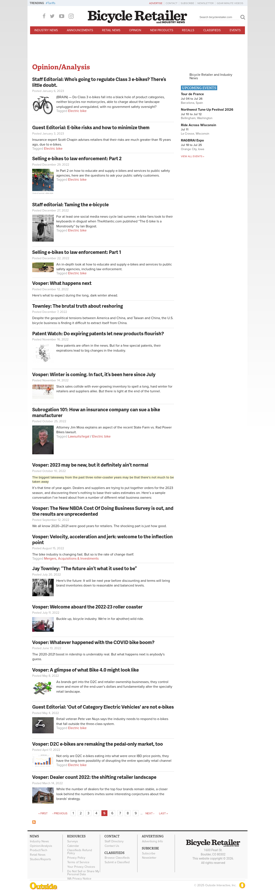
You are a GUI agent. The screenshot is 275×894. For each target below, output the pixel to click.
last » (163, 813)
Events (235, 30)
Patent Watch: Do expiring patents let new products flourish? (98, 333)
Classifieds (212, 30)
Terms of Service (78, 862)
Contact (171, 3)
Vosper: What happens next (62, 283)
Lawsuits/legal (78, 436)
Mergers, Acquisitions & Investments (71, 558)
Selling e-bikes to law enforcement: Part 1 (76, 252)
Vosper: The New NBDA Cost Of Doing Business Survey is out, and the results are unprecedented (102, 511)
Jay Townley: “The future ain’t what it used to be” (84, 568)
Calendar (73, 845)
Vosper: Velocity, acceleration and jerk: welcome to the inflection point (102, 539)
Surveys (72, 841)
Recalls (188, 30)
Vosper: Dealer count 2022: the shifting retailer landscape (94, 777)
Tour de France (192, 94)
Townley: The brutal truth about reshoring (77, 306)
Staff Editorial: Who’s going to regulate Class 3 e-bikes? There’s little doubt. (99, 82)
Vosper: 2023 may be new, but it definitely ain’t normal (90, 464)
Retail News (111, 30)
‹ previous (59, 813)
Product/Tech (38, 850)
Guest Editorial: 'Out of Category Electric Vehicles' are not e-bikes (103, 706)
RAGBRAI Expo (192, 140)
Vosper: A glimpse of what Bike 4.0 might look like (85, 669)
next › (149, 813)
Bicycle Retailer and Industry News (210, 76)
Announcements (80, 30)
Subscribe (187, 3)
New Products (161, 30)
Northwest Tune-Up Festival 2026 (207, 109)
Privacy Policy (76, 858)
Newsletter (205, 3)
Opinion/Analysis (41, 845)
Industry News (46, 30)
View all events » (192, 156)
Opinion (135, 30)
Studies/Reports (40, 859)
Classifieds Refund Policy (79, 852)
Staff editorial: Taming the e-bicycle (70, 204)
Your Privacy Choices (81, 866)
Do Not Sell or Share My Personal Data (83, 872)
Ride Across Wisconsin (198, 125)
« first (43, 813)
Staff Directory (114, 841)
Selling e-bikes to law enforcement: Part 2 (77, 158)
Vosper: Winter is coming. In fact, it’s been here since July (94, 374)
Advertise (155, 3)
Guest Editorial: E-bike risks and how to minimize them (91, 127)
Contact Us (112, 845)
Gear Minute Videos (230, 3)
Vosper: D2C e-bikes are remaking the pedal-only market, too (97, 743)
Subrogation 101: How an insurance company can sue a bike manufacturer (96, 412)
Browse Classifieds (117, 858)
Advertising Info (152, 841)
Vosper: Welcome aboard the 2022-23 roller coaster (87, 606)
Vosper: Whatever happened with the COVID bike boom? (93, 642)
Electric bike (77, 111)
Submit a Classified (117, 862)
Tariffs (51, 3)
